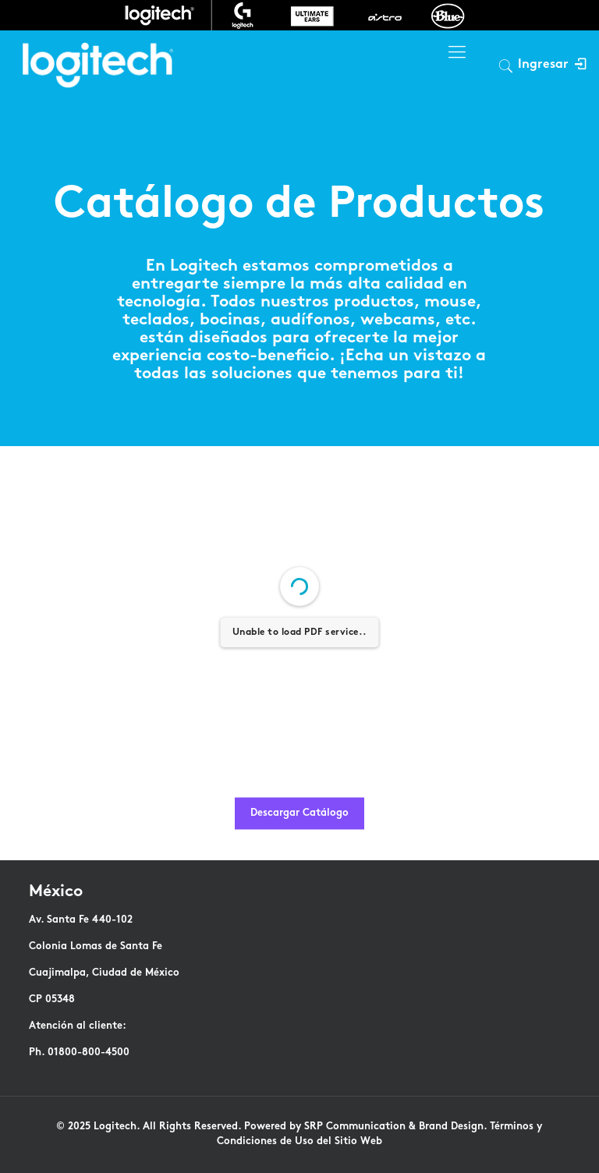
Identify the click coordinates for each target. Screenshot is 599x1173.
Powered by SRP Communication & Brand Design (364, 1127)
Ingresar (552, 65)
